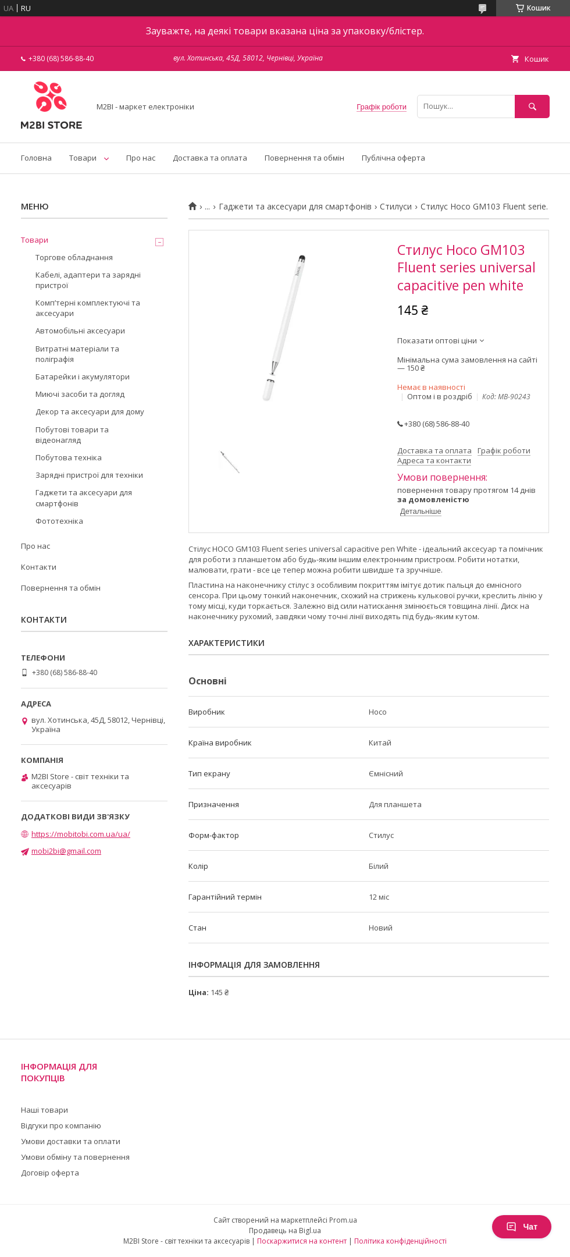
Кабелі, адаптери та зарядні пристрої (88, 279)
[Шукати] (532, 106)
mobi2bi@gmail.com (66, 850)
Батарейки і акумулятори (82, 376)
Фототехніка (59, 521)
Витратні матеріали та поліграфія (77, 353)
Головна (36, 157)
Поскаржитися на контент (302, 1241)
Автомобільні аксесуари (80, 330)
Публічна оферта (393, 157)
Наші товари (44, 1110)
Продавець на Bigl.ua (285, 1230)
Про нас (140, 157)
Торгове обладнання (74, 257)
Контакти (38, 567)
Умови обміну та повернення (75, 1157)
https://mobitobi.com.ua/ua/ (80, 834)
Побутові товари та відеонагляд (72, 434)
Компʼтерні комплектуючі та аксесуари (87, 307)
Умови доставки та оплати (70, 1141)
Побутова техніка (68, 457)
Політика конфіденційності (400, 1241)
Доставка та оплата (210, 157)
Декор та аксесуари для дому (89, 411)
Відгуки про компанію (61, 1125)
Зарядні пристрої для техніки (89, 475)
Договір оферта (50, 1172)
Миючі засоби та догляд (79, 394)
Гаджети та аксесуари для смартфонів (295, 206)
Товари (83, 157)
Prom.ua (343, 1220)
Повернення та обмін (304, 157)
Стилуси (396, 206)
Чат (521, 1227)
